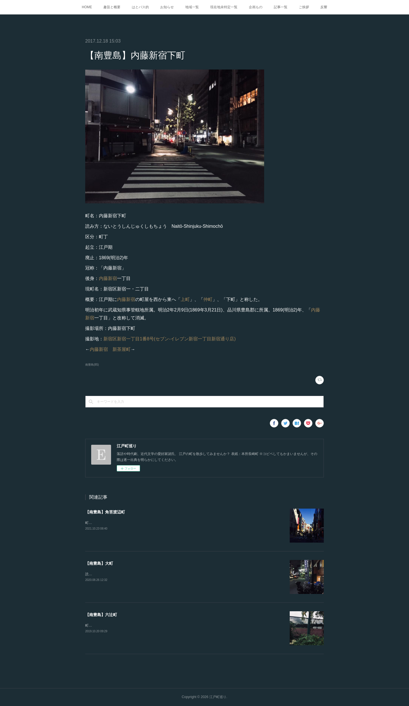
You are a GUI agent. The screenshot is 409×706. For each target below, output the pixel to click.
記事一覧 (280, 7)
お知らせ (167, 7)
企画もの (255, 7)
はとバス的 (140, 7)
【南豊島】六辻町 (101, 614)
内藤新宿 (108, 278)
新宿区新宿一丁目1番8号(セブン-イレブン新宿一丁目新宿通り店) (169, 338)
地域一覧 (192, 7)
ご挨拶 (304, 7)
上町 (185, 299)
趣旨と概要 (111, 7)
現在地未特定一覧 (223, 7)
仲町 (207, 299)
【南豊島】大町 (99, 563)
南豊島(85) (92, 364)
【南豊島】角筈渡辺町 (105, 512)
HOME (87, 7)
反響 (323, 7)
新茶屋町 (121, 349)
